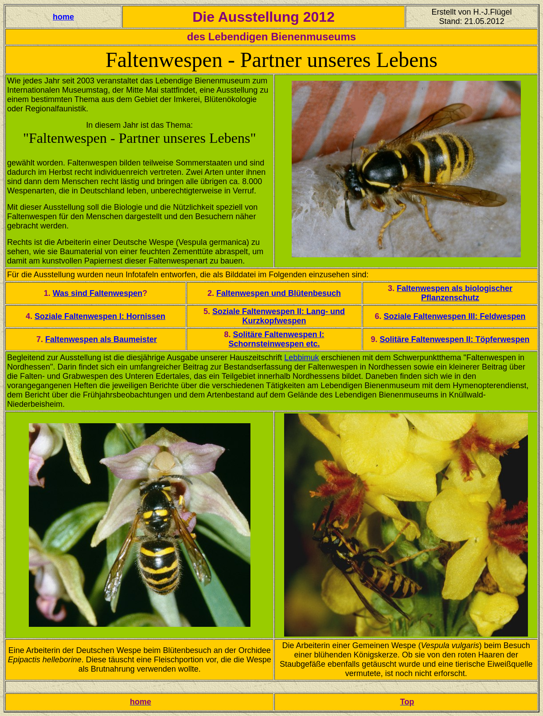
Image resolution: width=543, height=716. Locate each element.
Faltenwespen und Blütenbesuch (278, 293)
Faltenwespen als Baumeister (101, 339)
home (63, 16)
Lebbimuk (301, 357)
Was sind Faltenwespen (97, 293)
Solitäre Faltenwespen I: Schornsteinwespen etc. (276, 339)
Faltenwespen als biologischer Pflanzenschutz (454, 293)
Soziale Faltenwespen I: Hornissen (100, 316)
